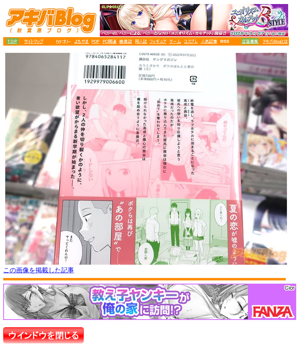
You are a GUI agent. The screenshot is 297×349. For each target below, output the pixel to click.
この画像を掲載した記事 (38, 270)
